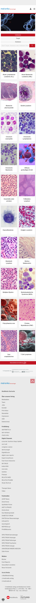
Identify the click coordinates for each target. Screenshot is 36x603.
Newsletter (5, 413)
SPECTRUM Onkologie (9, 537)
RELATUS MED (6, 477)
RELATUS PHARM (7, 480)
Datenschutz (6, 421)
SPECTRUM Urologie (8, 546)
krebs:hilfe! (5, 466)
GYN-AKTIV (5, 521)
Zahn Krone (5, 551)
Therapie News (6, 488)
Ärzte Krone (5, 502)
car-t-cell (4, 444)
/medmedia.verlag (8, 578)
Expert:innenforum (7, 458)
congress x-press (7, 447)
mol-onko (5, 469)
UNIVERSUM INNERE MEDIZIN (11, 548)
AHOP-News (5, 499)
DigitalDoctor (6, 452)
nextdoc (4, 472)
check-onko (5, 435)
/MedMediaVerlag (7, 575)
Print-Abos (5, 410)
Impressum (5, 416)
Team (3, 402)
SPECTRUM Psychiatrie (9, 543)
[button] (3, 600)
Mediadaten (5, 399)
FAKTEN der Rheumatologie (10, 518)
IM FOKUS (5, 463)
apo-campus (5, 432)
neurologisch (6, 524)
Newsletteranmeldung (18, 363)
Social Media (6, 572)
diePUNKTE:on (6, 430)
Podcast (4, 474)
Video (3, 491)
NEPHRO (6, 527)
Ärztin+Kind (5, 510)
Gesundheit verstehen (8, 565)
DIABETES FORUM (7, 515)
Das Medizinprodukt (8, 513)
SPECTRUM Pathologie (9, 540)
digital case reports (8, 455)
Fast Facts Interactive (8, 461)
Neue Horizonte (6, 567)
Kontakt (4, 408)
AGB (3, 419)
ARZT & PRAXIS (6, 507)
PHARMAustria (6, 529)
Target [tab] (18, 38)
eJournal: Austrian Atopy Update (12, 441)
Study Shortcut (6, 483)
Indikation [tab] (18, 35)
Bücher (4, 559)
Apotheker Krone (7, 504)
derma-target (6, 450)
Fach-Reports (6, 562)
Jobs (3, 405)
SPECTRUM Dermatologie (10, 535)
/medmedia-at (6, 581)
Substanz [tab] (18, 42)
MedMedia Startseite (8, 391)
